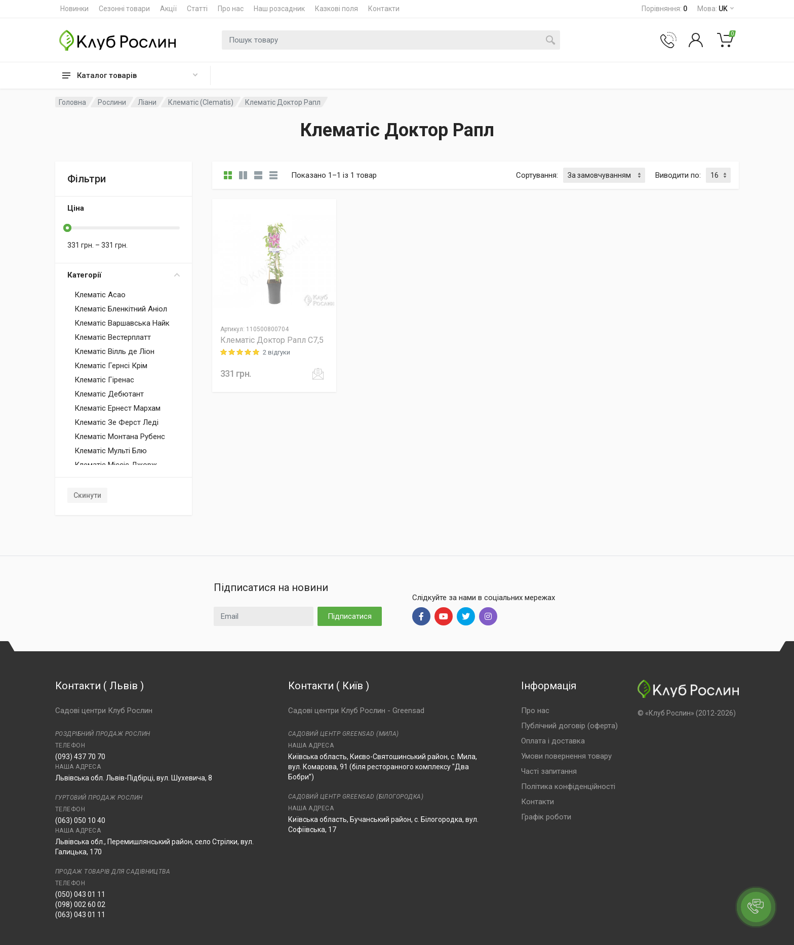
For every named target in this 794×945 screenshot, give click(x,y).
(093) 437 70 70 (80, 757)
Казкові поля (336, 8)
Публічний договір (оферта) (569, 725)
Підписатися (350, 616)
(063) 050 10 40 (80, 820)
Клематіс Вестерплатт (112, 337)
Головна (72, 102)
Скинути (87, 495)
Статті (197, 8)
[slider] (67, 228)
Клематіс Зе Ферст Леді (116, 422)
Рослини (112, 102)
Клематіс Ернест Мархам (117, 408)
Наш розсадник (279, 8)
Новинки (74, 8)
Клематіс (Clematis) (200, 102)
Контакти (384, 8)
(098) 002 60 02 (80, 904)
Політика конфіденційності (568, 786)
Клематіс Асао (100, 294)
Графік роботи (546, 816)
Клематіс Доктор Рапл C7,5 (272, 340)
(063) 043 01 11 (80, 915)
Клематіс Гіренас (104, 379)
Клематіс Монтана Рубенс (119, 436)
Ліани (147, 102)
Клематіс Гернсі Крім (110, 365)
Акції (168, 8)
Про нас (231, 8)
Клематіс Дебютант (109, 394)
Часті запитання (549, 771)
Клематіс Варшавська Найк (122, 323)
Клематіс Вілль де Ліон (114, 351)
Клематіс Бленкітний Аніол (120, 308)
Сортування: (537, 175)
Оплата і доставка (553, 740)
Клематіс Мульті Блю (110, 450)
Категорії (123, 275)
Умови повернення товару (566, 756)
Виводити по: (678, 175)
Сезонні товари (124, 8)
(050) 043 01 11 (80, 894)
